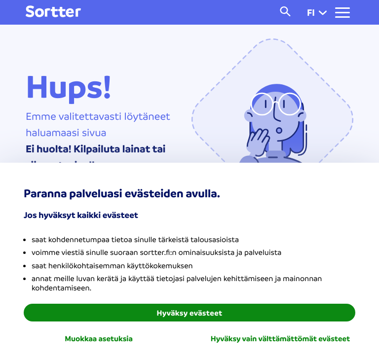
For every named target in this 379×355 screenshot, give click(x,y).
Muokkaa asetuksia (99, 338)
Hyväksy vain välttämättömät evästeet (280, 338)
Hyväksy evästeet (190, 313)
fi (317, 12)
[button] (323, 12)
